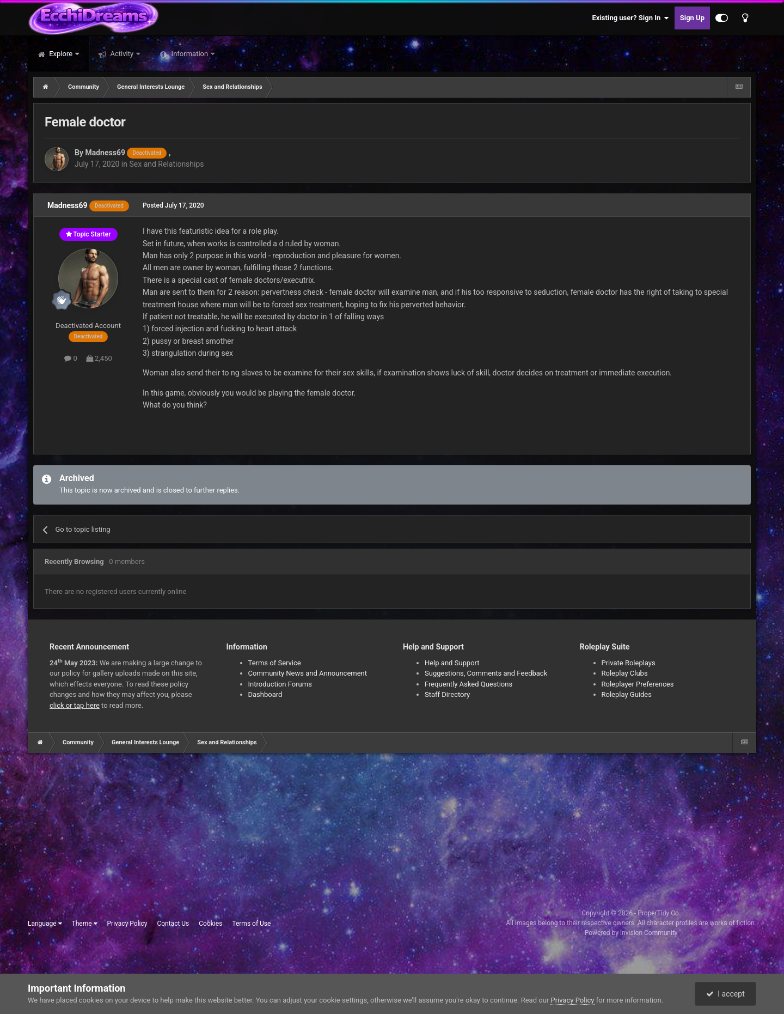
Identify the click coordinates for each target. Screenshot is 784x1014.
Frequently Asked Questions (468, 684)
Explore (60, 54)
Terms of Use (251, 923)
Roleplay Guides (627, 694)
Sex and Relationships (166, 164)
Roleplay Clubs (625, 673)
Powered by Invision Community (631, 933)
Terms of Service (274, 663)
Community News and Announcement (307, 673)
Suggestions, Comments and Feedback (486, 673)
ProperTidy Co (658, 913)
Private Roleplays (629, 663)
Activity (121, 54)
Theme (84, 923)
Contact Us (173, 923)
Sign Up (692, 18)
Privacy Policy (127, 923)
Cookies (210, 923)
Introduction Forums (280, 684)
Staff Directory (447, 694)
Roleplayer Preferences (638, 684)
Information (189, 54)
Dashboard (265, 694)
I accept (725, 993)
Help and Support (452, 663)
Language (45, 923)
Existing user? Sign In (630, 18)
